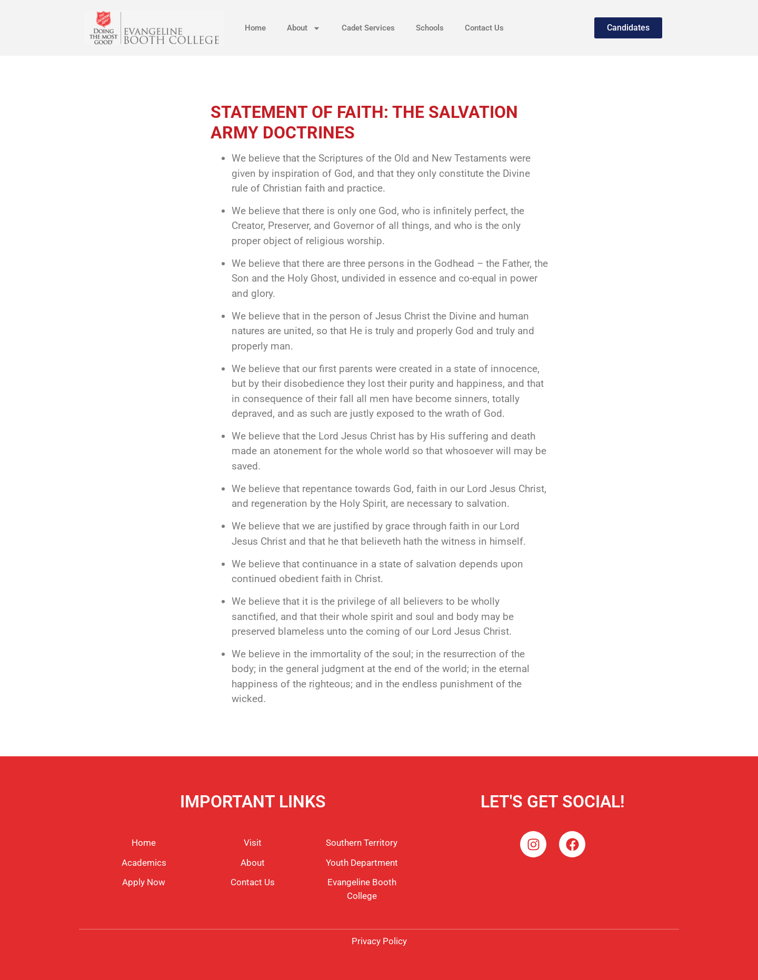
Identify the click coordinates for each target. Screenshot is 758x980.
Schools (430, 28)
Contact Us (484, 28)
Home (255, 28)
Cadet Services (368, 28)
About (304, 28)
